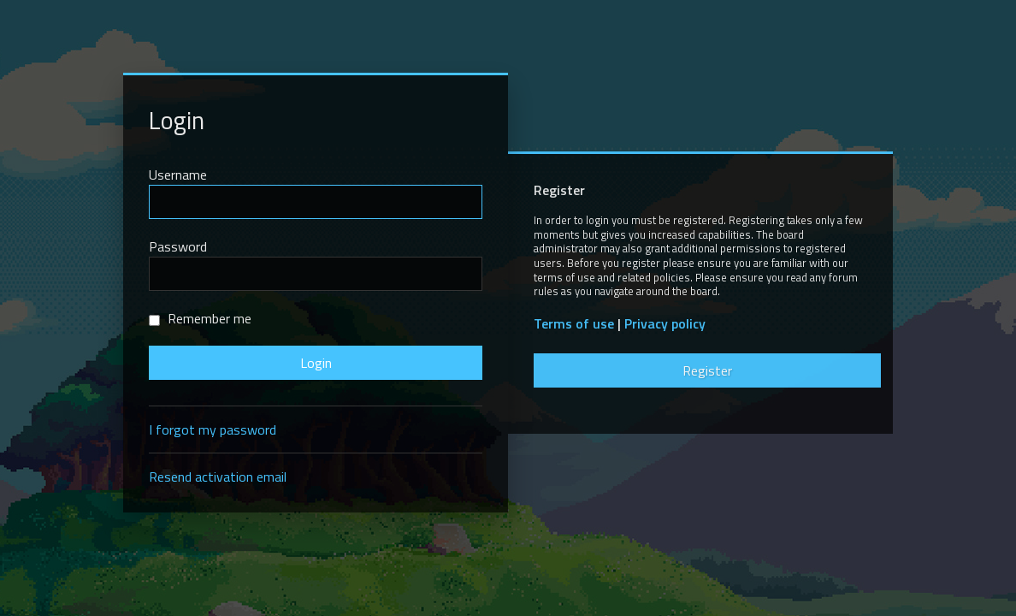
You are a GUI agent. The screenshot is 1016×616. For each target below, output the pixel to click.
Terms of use (574, 324)
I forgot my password (212, 429)
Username (178, 174)
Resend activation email (217, 476)
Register (707, 370)
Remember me (200, 318)
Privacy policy (665, 324)
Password (178, 246)
